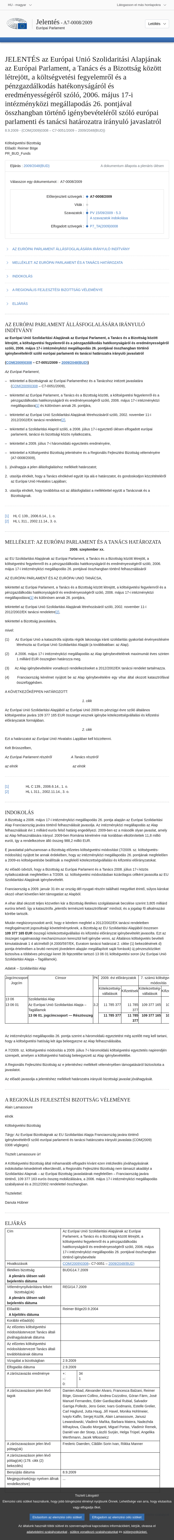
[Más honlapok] (141, 5)
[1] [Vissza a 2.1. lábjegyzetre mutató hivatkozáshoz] (7, 786)
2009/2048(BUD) (36, 166)
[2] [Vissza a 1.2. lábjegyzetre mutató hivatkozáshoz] (7, 521)
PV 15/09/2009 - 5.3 (105, 213)
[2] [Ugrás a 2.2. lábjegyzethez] (57, 612)
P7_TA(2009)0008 (104, 226)
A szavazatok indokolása (109, 218)
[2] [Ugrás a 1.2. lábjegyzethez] (63, 420)
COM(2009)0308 (19, 363)
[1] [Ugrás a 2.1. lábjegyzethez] (32, 598)
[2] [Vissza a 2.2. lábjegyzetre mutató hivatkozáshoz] (7, 792)
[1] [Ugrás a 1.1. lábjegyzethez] (37, 406)
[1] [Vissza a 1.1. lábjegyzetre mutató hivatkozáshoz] (7, 516)
